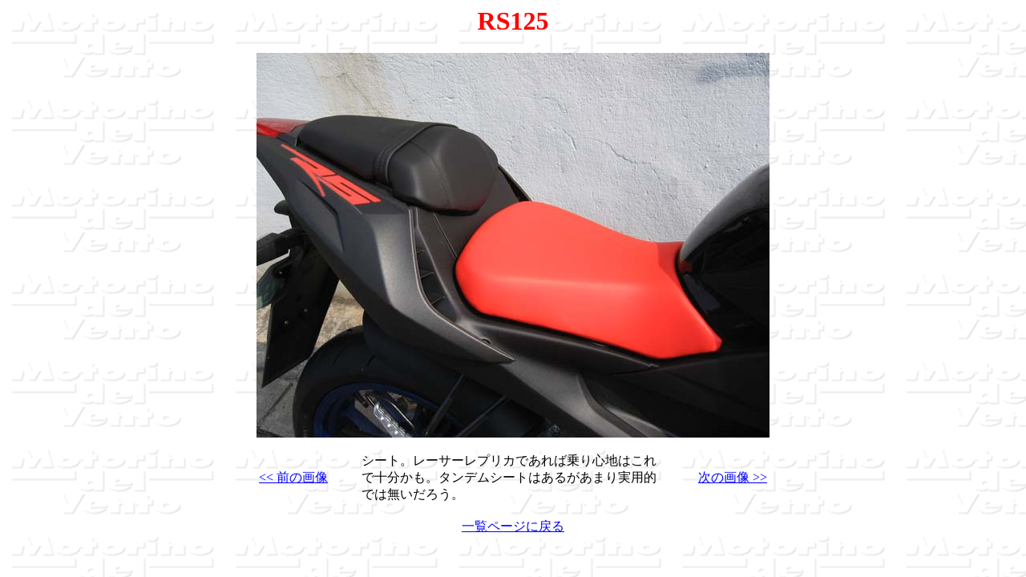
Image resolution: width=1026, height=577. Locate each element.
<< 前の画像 (293, 477)
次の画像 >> (732, 477)
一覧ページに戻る (513, 526)
